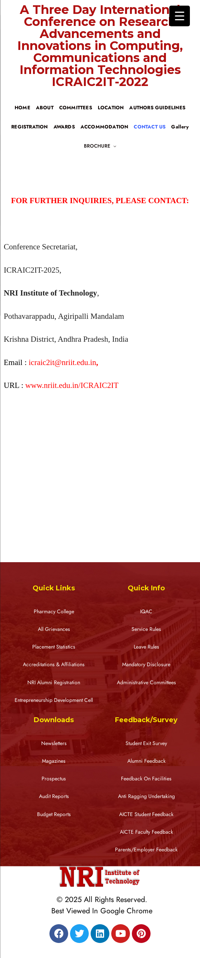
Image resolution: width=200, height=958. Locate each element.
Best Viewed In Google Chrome (101, 910)
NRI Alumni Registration (53, 682)
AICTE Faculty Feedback (146, 832)
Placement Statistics (53, 646)
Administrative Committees (146, 682)
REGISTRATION (29, 127)
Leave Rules (146, 646)
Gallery (179, 127)
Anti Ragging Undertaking (146, 796)
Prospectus (54, 778)
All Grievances (54, 629)
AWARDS (64, 127)
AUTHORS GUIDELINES (157, 107)
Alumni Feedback (146, 761)
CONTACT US (150, 127)
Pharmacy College (54, 611)
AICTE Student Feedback (146, 814)
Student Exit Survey (146, 743)
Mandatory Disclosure (146, 664)
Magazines (54, 761)
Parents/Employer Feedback (146, 849)
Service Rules (146, 629)
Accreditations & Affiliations (54, 664)
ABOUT (45, 107)
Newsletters (54, 743)
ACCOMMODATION (104, 127)
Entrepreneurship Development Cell (54, 700)
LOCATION (111, 107)
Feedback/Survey (146, 720)
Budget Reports (54, 814)
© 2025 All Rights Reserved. (102, 899)
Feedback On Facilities (146, 778)
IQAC (146, 611)
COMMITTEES (75, 107)
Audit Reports (54, 796)
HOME (22, 107)
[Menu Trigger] (179, 16)
